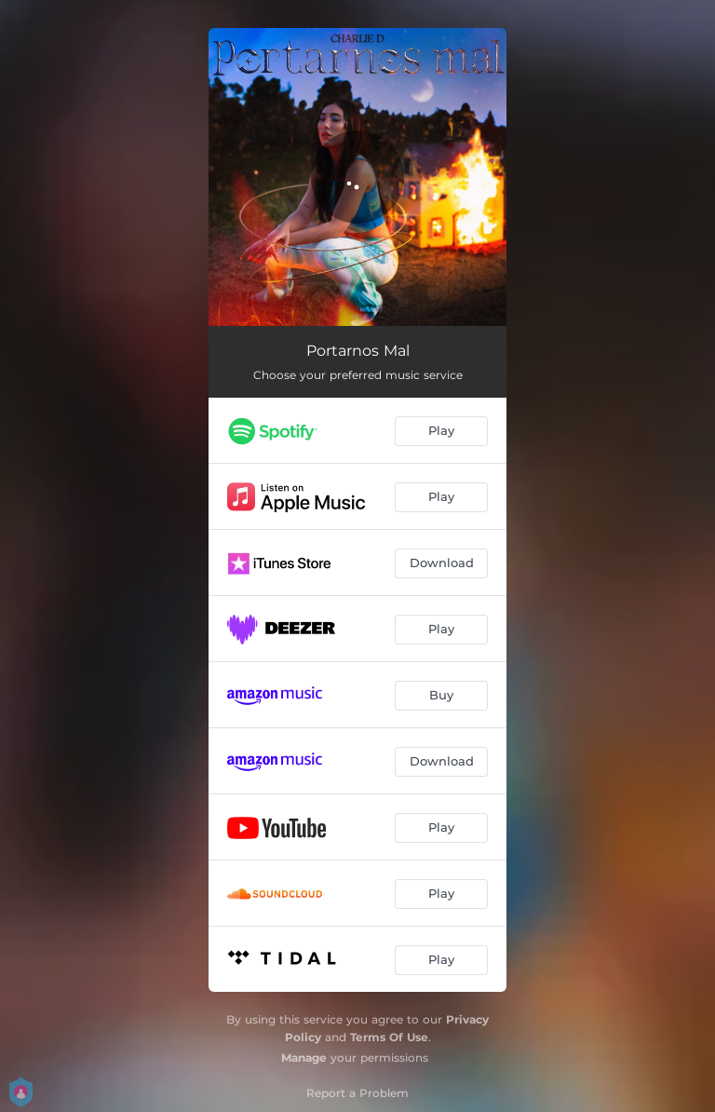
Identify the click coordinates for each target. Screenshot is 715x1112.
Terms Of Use (389, 1037)
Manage (304, 1058)
